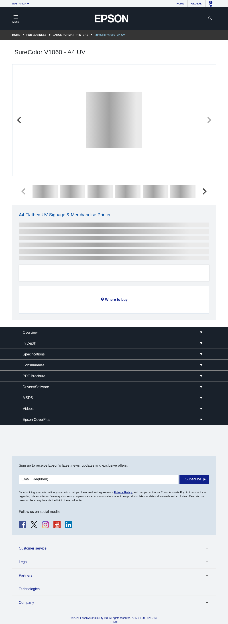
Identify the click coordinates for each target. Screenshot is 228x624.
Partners (25, 575)
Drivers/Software (36, 387)
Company (26, 602)
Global (196, 3)
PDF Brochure (34, 376)
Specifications (34, 354)
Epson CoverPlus (36, 419)
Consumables (34, 365)
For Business (36, 34)
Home (180, 3)
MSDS (28, 398)
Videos (28, 409)
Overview (30, 332)
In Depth (29, 343)
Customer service (33, 548)
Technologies (29, 589)
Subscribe (193, 479)
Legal (23, 562)
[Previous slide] (19, 120)
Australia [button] (19, 3)
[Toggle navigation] (15, 18)
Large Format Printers (70, 34)
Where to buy (116, 299)
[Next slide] (208, 120)
